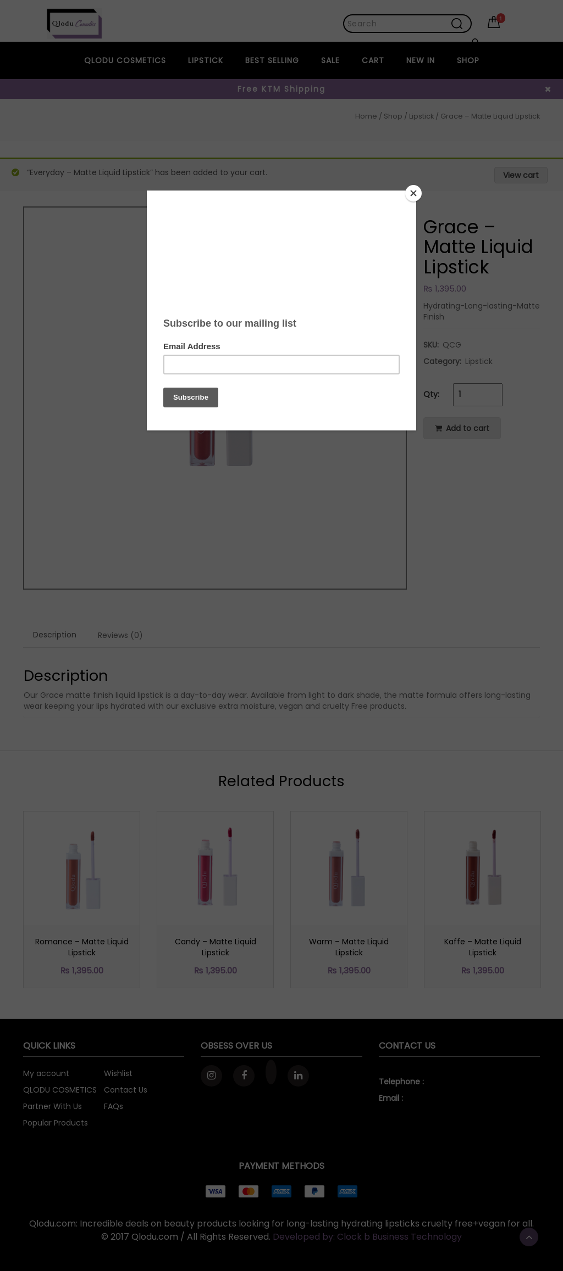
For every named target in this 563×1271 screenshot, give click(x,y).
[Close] (413, 193)
